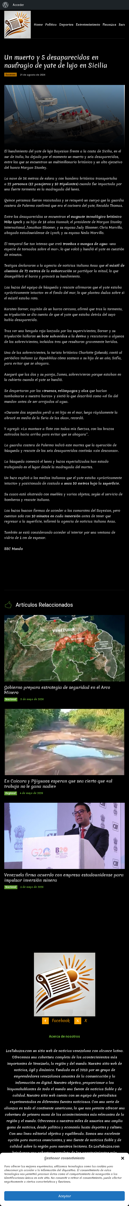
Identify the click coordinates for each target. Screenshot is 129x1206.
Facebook (61, 1020)
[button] (123, 1158)
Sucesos (10, 74)
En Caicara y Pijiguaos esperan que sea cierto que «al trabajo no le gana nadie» (58, 783)
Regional (10, 793)
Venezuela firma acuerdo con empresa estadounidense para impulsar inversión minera (63, 877)
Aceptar (64, 1196)
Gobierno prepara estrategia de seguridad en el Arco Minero (57, 689)
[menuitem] (5, 5)
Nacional (10, 699)
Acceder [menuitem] (18, 5)
